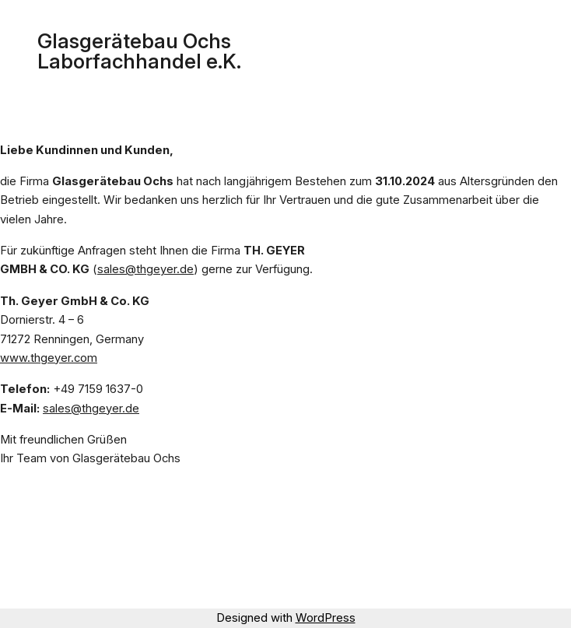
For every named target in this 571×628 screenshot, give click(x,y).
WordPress (326, 618)
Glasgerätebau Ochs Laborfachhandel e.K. (139, 51)
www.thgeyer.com (48, 358)
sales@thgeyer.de (145, 269)
